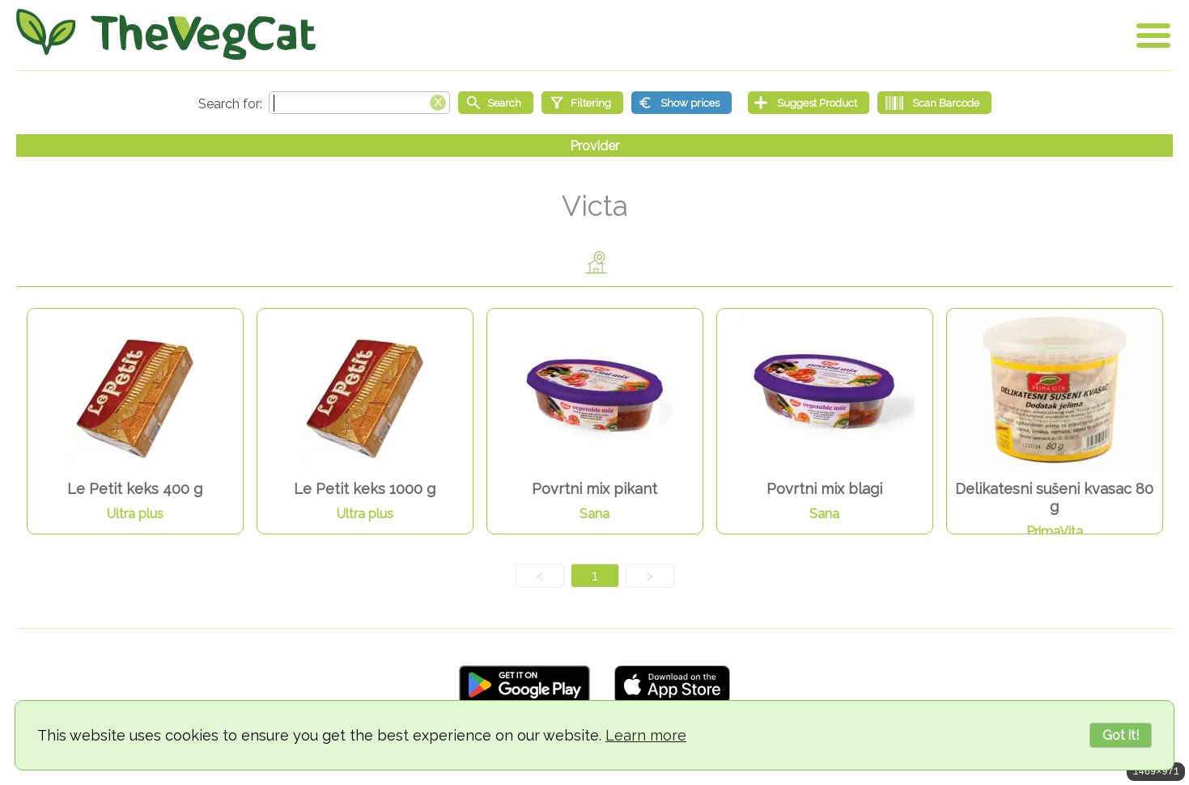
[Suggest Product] (808, 102)
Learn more (645, 735)
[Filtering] (582, 102)
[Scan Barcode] (934, 102)
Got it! (1120, 735)
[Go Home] (166, 34)
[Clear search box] (438, 101)
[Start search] (495, 102)
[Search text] (359, 102)
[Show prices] (681, 102)
